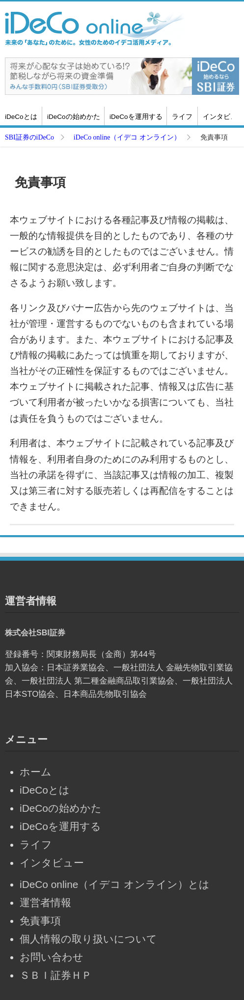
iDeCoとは (21, 116)
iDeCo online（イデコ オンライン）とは (115, 884)
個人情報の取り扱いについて (88, 938)
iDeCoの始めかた (73, 116)
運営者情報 (45, 902)
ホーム (36, 771)
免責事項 (40, 920)
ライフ (182, 116)
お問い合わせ (51, 957)
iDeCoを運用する (136, 116)
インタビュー (52, 862)
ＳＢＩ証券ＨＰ (56, 975)
